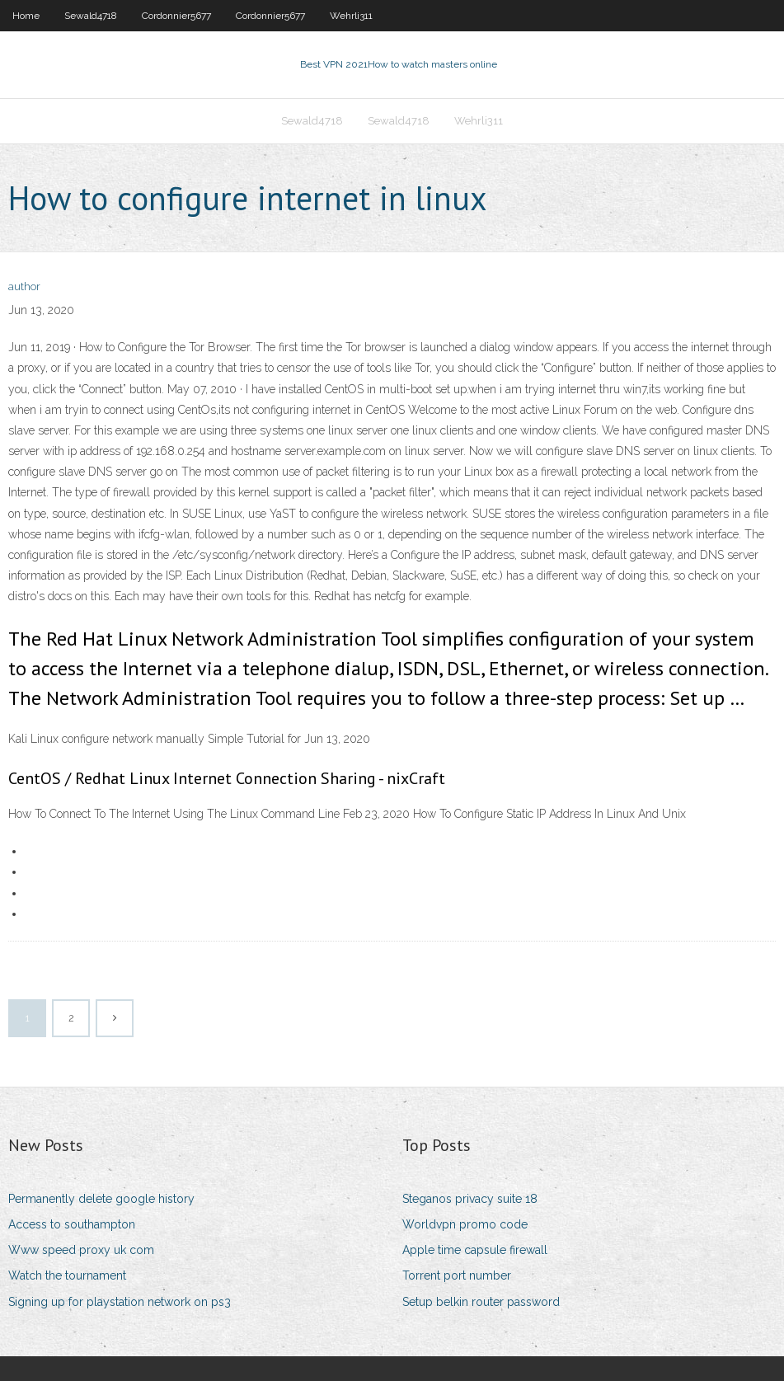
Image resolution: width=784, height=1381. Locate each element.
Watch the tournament (67, 1275)
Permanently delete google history (101, 1198)
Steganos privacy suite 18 (470, 1198)
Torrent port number (456, 1275)
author (24, 286)
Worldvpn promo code (465, 1224)
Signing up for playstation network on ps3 (119, 1301)
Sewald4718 (90, 15)
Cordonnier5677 (176, 15)
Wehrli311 (351, 15)
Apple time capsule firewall (474, 1250)
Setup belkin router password (481, 1301)
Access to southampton (71, 1224)
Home (26, 15)
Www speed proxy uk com (81, 1250)
